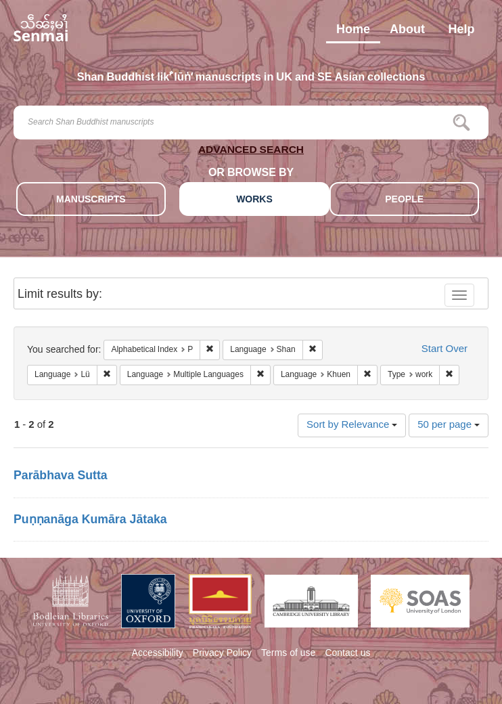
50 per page (448, 425)
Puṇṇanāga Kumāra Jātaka (90, 520)
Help (461, 32)
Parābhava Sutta (61, 476)
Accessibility (157, 654)
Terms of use (288, 654)
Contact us (347, 654)
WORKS (254, 200)
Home (353, 32)
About (407, 32)
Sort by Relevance (351, 425)
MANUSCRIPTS (91, 200)
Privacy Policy (222, 654)
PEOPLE (404, 200)
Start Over (444, 349)
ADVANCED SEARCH (251, 152)
